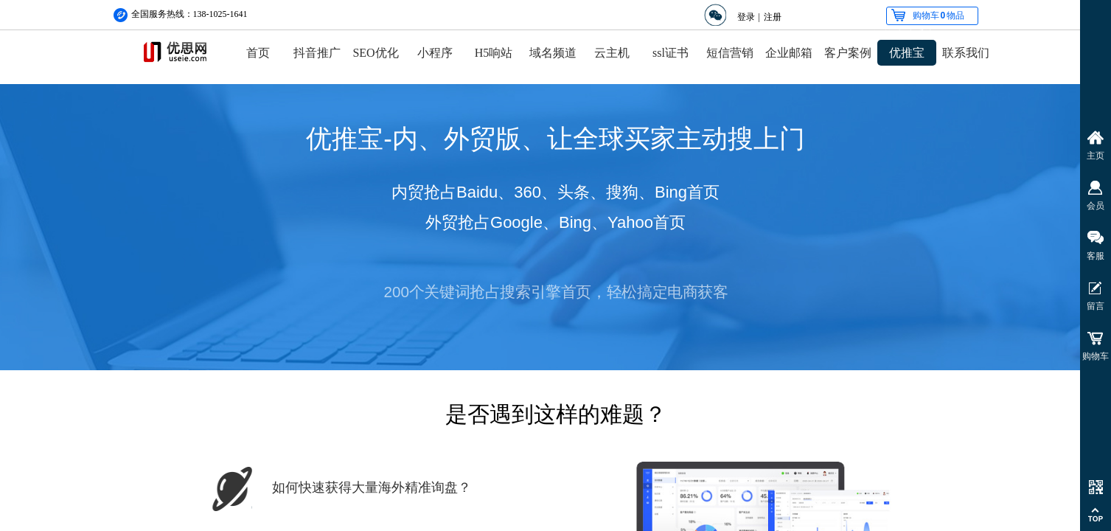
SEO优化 (375, 52)
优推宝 (906, 52)
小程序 (435, 52)
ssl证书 (670, 52)
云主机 (612, 52)
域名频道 (553, 52)
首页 (258, 52)
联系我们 (965, 52)
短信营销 (729, 52)
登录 (746, 17)
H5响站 (494, 52)
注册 (772, 17)
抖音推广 (317, 52)
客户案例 (847, 52)
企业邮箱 (788, 52)
